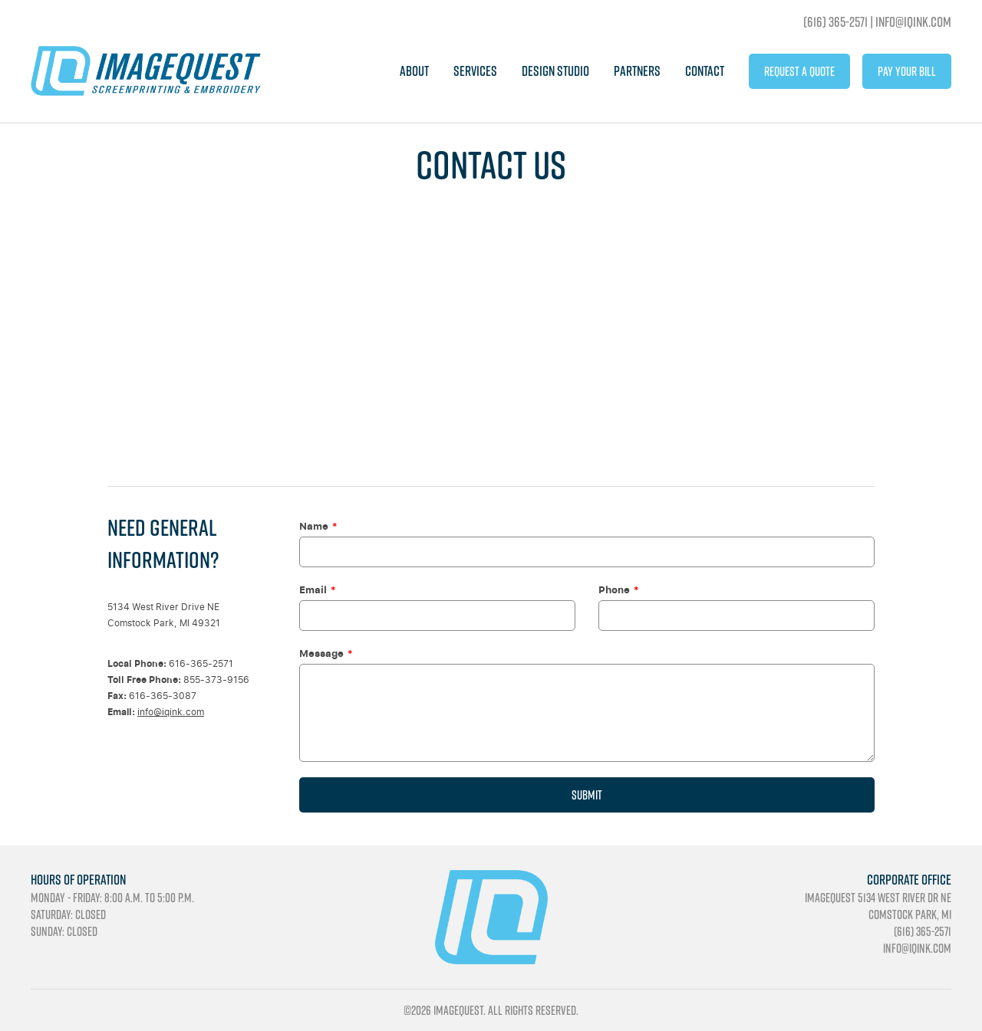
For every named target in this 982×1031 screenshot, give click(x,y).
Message (321, 653)
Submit (587, 794)
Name (313, 526)
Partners (637, 70)
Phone (614, 589)
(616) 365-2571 (835, 21)
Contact (704, 70)
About (414, 70)
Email (313, 589)
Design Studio (555, 70)
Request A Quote (799, 71)
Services (475, 70)
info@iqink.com (170, 711)
